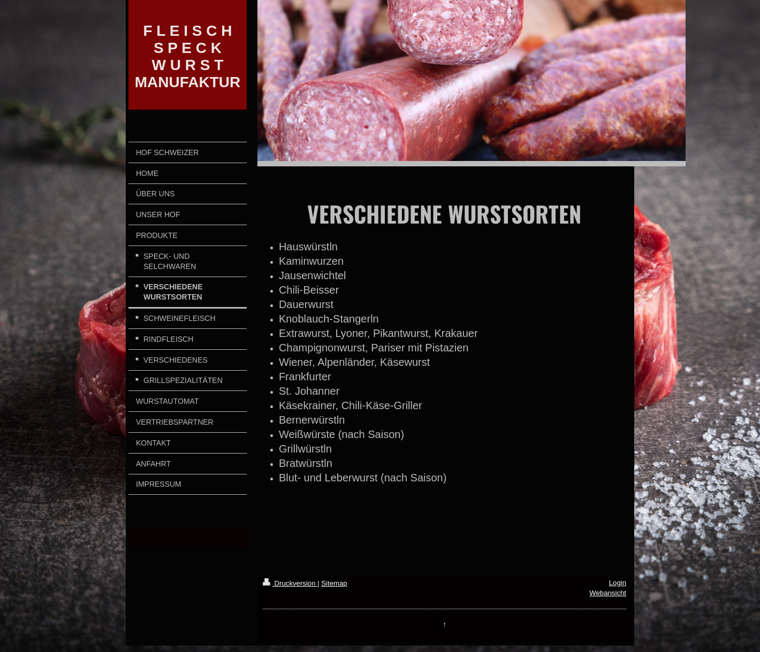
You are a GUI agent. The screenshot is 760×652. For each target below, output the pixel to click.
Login (617, 583)
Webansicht (607, 593)
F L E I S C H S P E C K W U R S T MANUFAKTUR (188, 56)
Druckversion (290, 583)
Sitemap (334, 583)
